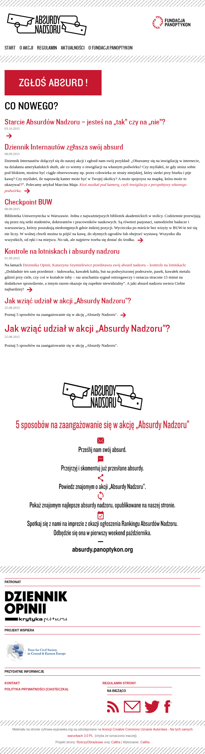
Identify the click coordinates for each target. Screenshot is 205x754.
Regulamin (47, 48)
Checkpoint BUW (28, 202)
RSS (113, 706)
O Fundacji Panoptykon (110, 48)
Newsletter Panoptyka (124, 702)
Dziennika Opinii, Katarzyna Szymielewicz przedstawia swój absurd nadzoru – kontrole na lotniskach (104, 265)
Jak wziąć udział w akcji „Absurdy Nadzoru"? (68, 300)
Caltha (115, 742)
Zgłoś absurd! (53, 82)
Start (10, 48)
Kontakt (12, 683)
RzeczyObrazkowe (90, 742)
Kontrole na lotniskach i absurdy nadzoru (62, 251)
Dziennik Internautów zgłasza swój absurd (64, 147)
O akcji (26, 48)
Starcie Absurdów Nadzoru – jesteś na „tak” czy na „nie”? (85, 121)
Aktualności (72, 48)
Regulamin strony (119, 683)
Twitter (152, 706)
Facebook (167, 706)
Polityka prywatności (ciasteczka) (36, 689)
